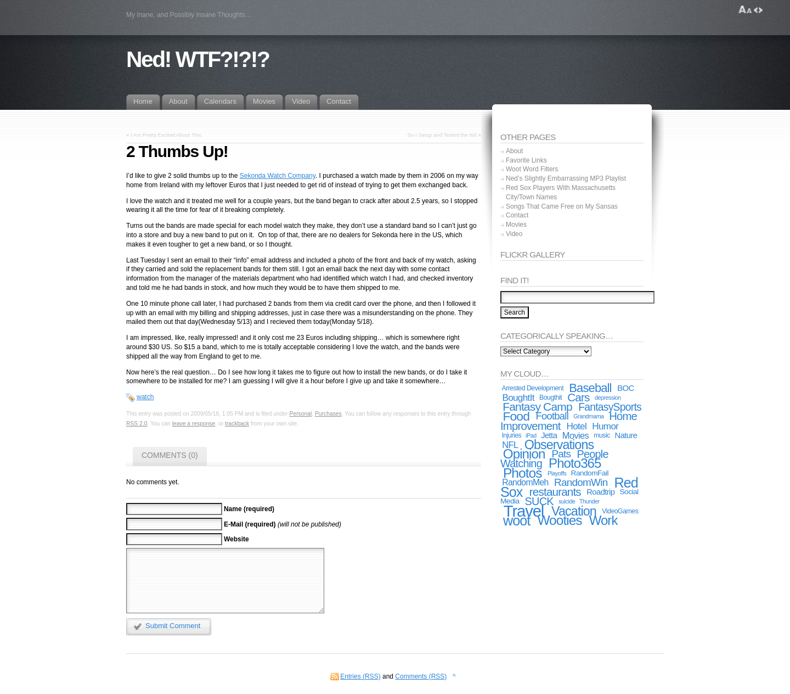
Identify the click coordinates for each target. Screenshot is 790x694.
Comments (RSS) (421, 676)
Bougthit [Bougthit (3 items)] (550, 397)
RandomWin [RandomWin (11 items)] (580, 482)
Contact (517, 215)
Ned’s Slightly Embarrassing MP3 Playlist (566, 178)
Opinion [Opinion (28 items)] (524, 453)
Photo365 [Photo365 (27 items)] (575, 463)
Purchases (328, 414)
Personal (301, 414)
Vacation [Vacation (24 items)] (573, 511)
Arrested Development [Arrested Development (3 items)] (532, 388)
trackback (237, 424)
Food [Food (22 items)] (516, 416)
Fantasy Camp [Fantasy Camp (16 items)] (537, 406)
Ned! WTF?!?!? (197, 59)
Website (236, 539)
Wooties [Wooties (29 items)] (559, 520)
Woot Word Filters (532, 169)
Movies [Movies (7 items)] (575, 435)
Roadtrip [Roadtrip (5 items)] (600, 492)
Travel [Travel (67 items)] (524, 511)
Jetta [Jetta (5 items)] (549, 435)
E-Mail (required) (250, 524)
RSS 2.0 (136, 424)
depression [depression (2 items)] (608, 397)
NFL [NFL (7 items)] (510, 445)
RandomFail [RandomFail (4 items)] (589, 473)
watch (145, 397)
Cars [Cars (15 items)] (578, 397)
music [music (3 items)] (602, 435)
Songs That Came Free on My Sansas (562, 206)
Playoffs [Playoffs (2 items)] (557, 473)
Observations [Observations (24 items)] (559, 445)
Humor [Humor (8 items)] (605, 426)
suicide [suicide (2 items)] (566, 501)
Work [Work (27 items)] (603, 520)
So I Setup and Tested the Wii (442, 135)
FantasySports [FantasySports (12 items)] (609, 407)
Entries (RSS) (360, 676)
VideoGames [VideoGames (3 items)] (620, 511)
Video (514, 234)
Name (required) (249, 509)
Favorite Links (526, 160)
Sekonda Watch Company (277, 176)
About (514, 151)
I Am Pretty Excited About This (166, 135)
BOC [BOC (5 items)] (625, 388)
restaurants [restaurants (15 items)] (555, 491)
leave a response (194, 424)
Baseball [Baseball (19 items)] (590, 388)
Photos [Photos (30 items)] (522, 473)
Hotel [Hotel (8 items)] (576, 426)
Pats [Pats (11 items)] (561, 454)
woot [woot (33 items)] (516, 520)
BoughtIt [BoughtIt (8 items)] (518, 397)
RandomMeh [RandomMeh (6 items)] (525, 482)
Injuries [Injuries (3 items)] (511, 435)
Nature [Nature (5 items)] (626, 435)
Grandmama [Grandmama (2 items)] (588, 416)
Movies (516, 224)
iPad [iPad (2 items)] (531, 435)
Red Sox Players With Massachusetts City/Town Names (561, 192)
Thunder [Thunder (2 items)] (589, 501)
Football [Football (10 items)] (552, 416)
